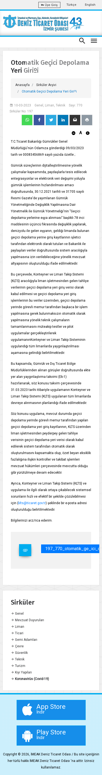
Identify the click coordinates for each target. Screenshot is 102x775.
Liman (17, 627)
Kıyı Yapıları (21, 672)
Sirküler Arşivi (46, 85)
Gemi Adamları (24, 640)
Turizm (18, 666)
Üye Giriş (49, 5)
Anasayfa (22, 85)
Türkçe (71, 5)
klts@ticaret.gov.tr (32, 503)
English (90, 5)
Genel (17, 613)
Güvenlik (19, 653)
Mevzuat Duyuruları (27, 620)
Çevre (17, 646)
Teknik (17, 659)
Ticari (17, 633)
